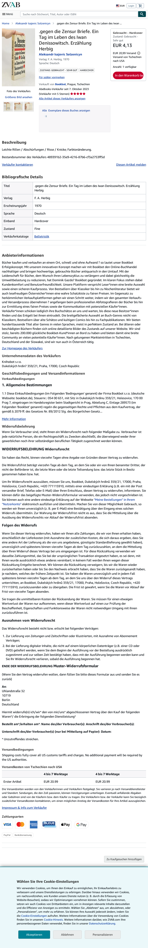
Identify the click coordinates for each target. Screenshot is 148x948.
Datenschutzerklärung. (102, 923)
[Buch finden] (142, 14)
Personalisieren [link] (103, 934)
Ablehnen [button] (67, 934)
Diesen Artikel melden (131, 164)
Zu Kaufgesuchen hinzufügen (124, 859)
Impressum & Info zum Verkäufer (24, 808)
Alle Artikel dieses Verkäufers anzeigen (62, 98)
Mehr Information (14, 419)
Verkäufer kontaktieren (17, 164)
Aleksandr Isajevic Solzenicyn (32, 23)
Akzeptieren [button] (34, 934)
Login (131, 5)
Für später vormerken (52, 77)
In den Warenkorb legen (129, 75)
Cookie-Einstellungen (34, 915)
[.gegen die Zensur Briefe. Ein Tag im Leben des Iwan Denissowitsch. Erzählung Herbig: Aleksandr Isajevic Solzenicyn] (18, 57)
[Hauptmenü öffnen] (8, 14)
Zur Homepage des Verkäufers (22, 348)
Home (5, 23)
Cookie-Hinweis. (53, 919)
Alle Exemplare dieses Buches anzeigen (66, 110)
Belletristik (41, 236)
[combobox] (79, 14)
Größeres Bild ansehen (18, 97)
